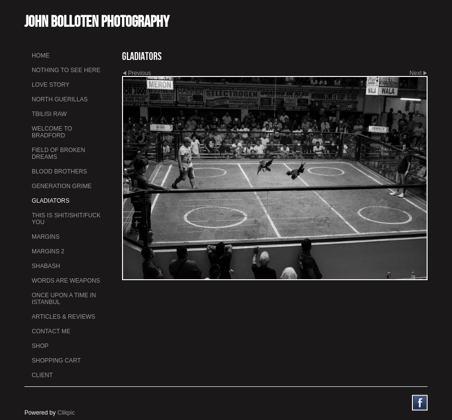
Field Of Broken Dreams (58, 153)
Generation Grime (62, 186)
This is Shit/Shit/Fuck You (66, 219)
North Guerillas (60, 99)
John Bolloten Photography (96, 21)
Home (40, 55)
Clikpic (66, 412)
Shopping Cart (56, 360)
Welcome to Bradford (52, 132)
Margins (46, 236)
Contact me (51, 331)
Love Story (50, 84)
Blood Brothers (59, 171)
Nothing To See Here (66, 70)
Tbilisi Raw (49, 114)
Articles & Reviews (63, 316)
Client (42, 375)
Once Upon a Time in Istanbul (64, 298)
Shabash (46, 266)
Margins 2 (48, 251)
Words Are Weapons (66, 280)
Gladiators (50, 200)
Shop (40, 346)
